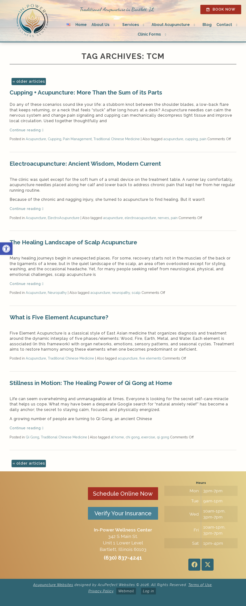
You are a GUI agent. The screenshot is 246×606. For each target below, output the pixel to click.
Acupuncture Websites (53, 585)
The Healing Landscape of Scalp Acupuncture (73, 242)
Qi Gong (32, 437)
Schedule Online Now (123, 493)
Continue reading (26, 130)
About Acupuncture (171, 24)
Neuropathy (57, 292)
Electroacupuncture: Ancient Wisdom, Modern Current (85, 163)
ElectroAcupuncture (64, 218)
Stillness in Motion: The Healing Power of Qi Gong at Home (91, 382)
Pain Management (77, 139)
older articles (28, 81)
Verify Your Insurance (123, 513)
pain (203, 139)
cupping (191, 139)
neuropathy (121, 292)
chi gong (133, 437)
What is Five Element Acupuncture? (59, 317)
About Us (101, 24)
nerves (163, 218)
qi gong (163, 437)
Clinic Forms (149, 34)
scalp (136, 292)
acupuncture (173, 139)
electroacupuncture (140, 218)
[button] (6, 248)
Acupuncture (36, 139)
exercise (148, 437)
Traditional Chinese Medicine (116, 139)
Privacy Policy (100, 591)
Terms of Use (200, 585)
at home (117, 437)
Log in (148, 591)
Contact (224, 24)
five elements (150, 358)
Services (130, 24)
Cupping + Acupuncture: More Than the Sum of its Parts (86, 92)
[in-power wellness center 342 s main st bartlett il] (45, 525)
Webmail (126, 591)
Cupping (54, 139)
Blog (207, 24)
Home (81, 24)
